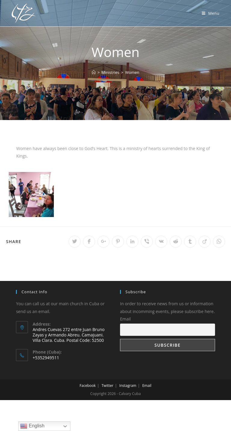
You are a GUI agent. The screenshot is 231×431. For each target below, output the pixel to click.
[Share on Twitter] (75, 242)
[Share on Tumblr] (190, 242)
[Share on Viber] (147, 242)
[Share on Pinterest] (118, 242)
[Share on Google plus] (103, 242)
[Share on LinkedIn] (132, 242)
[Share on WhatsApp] (219, 242)
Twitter (107, 385)
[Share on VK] (161, 242)
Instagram (128, 385)
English (32, 426)
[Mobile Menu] (211, 13)
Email (125, 319)
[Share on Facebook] (89, 242)
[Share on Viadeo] (205, 242)
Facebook (88, 385)
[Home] (94, 72)
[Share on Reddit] (176, 242)
